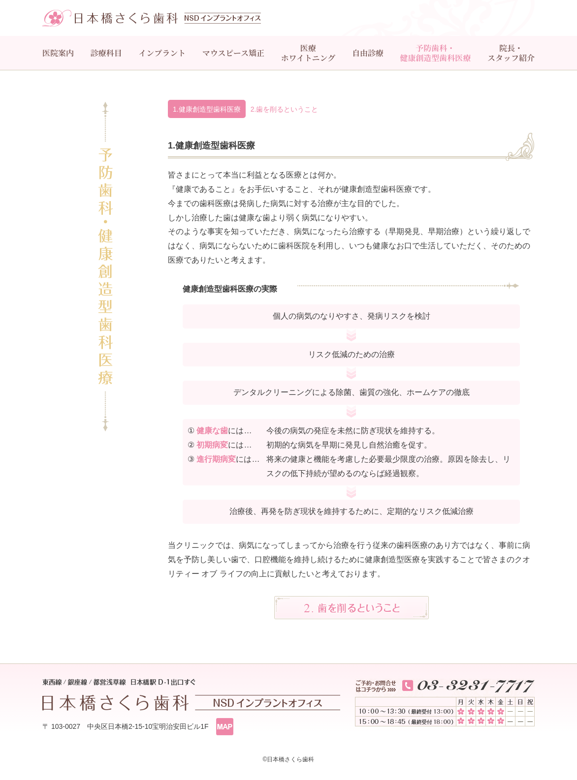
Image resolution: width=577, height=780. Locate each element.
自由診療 (368, 53)
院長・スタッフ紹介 (511, 52)
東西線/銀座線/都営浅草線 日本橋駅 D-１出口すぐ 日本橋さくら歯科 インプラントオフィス (191, 695)
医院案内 (58, 53)
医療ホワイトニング (308, 52)
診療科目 (106, 53)
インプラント (162, 53)
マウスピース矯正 (233, 53)
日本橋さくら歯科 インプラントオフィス (151, 18)
